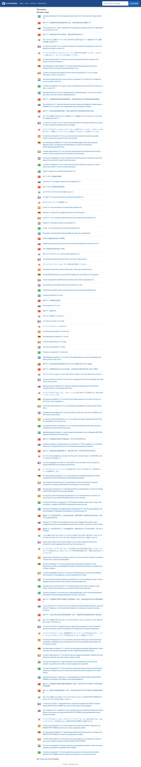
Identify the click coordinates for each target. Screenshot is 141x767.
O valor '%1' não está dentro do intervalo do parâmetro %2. (61, 228)
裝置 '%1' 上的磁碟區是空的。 (52, 300)
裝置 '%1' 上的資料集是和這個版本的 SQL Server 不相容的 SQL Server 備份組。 (68, 364)
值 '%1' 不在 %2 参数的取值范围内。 (54, 187)
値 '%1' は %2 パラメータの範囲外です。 (56, 202)
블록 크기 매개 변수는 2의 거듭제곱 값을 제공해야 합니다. (61, 254)
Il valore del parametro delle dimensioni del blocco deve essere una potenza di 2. (68, 280)
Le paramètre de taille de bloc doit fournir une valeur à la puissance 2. (65, 259)
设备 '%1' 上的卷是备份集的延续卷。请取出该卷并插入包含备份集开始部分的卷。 (69, 111)
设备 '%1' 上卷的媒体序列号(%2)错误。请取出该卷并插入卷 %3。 (63, 34)
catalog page (43, 759)
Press (27, 3)
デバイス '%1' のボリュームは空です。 (55, 326)
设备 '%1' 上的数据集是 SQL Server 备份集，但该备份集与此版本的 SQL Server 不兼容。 (71, 369)
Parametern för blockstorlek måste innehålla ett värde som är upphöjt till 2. (67, 233)
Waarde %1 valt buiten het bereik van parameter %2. (59, 223)
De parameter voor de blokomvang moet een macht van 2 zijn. (62, 285)
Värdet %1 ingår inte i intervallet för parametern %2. (59, 171)
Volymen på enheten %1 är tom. (53, 295)
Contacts (33, 3)
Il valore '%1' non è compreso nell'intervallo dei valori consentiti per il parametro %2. (69, 218)
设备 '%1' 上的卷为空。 (50, 311)
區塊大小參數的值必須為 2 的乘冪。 (54, 238)
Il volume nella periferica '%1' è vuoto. (55, 342)
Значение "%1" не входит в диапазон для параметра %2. (62, 181)
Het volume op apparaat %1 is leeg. (54, 347)
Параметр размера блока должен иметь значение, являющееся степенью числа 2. (71, 243)
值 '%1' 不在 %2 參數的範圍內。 (53, 176)
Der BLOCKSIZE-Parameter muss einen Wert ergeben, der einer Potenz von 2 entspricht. (71, 274)
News (22, 3)
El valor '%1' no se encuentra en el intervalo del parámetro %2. (62, 207)
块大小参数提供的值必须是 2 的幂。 (54, 249)
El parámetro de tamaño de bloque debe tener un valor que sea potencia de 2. (67, 269)
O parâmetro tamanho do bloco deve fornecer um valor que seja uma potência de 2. (69, 290)
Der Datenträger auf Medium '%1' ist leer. (56, 336)
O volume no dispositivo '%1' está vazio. (55, 352)
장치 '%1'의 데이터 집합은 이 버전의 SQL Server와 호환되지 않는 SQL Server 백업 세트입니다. (73, 374)
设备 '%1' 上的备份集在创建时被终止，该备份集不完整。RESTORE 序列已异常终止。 (70, 451)
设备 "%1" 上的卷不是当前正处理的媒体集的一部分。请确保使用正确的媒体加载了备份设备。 (73, 615)
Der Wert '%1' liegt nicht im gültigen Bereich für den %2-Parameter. (64, 212)
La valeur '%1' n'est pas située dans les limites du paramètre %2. (63, 197)
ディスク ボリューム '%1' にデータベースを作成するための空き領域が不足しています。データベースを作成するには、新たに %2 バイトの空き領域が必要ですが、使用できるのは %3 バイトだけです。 (73, 551)
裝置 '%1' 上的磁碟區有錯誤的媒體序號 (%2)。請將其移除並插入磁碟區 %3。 (67, 22)
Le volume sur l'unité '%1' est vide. (53, 321)
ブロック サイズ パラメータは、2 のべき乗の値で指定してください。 (65, 264)
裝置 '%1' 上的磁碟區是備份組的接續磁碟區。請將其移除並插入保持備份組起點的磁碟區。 (72, 99)
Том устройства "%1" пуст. (51, 305)
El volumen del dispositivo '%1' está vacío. (56, 331)
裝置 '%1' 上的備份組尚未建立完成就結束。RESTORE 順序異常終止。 (65, 439)
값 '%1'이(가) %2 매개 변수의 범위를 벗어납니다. (58, 192)
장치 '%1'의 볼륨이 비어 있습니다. (53, 316)
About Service (41, 3)
